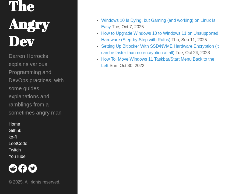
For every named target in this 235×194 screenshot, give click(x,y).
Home (14, 124)
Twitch (15, 150)
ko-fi (13, 137)
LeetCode (18, 143)
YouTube (17, 156)
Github (15, 130)
